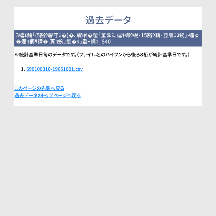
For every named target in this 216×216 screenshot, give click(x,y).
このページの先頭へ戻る (39, 88)
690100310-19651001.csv (54, 69)
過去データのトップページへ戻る (47, 95)
